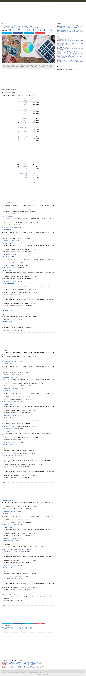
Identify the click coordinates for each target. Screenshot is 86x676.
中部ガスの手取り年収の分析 (11, 480)
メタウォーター (25, 113)
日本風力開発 (25, 136)
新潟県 (58, 30)
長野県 (58, 26)
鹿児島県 (58, 31)
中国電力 (25, 111)
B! (28, 623)
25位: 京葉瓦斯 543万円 (7, 554)
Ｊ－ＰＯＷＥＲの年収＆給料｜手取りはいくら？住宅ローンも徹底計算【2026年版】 (22, 666)
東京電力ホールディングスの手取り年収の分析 (14, 388)
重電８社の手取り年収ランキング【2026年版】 (69, 25)
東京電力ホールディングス (25, 127)
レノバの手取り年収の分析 (10, 213)
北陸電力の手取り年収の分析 (11, 415)
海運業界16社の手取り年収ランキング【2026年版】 (68, 27)
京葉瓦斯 (25, 175)
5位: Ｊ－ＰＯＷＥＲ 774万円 (8, 256)
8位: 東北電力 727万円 (7, 297)
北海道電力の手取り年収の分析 (11, 319)
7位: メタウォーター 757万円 (8, 283)
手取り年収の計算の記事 (19, 95)
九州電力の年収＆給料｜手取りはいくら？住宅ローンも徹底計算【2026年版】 (17, 26)
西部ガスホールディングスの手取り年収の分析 (14, 551)
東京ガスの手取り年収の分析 (11, 428)
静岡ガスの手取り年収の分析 (11, 401)
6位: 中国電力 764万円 (7, 270)
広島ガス (25, 179)
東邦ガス (25, 168)
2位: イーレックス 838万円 (8, 216)
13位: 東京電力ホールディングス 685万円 (11, 377)
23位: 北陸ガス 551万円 (7, 527)
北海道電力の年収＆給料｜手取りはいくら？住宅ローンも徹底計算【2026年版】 (21, 663)
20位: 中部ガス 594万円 (7, 469)
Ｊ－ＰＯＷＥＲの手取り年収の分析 (12, 267)
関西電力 (25, 104)
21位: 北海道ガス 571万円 (8, 500)
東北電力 (25, 116)
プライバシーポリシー (48, 674)
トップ (4, 3)
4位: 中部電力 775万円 (7, 243)
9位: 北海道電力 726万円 (7, 310)
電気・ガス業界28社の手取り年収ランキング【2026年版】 (30, 30)
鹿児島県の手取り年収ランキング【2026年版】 (69, 31)
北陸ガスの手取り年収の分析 (11, 538)
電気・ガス (4, 30)
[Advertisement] (43, 14)
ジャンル (9, 3)
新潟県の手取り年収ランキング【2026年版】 (68, 30)
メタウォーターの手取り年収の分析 (12, 294)
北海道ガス (25, 166)
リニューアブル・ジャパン (25, 140)
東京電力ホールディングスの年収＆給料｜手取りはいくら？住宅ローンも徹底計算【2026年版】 (21, 27)
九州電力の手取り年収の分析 (11, 330)
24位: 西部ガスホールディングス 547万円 (11, 540)
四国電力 (25, 125)
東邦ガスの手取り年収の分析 (11, 524)
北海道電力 (25, 118)
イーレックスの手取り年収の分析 (11, 227)
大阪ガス (25, 138)
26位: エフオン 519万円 (7, 567)
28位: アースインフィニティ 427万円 (10, 594)
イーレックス (25, 102)
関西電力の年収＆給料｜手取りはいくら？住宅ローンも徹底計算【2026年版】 (20, 662)
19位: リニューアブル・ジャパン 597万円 (11, 458)
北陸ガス (25, 170)
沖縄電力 (25, 122)
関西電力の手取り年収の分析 (11, 240)
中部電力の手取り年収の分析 (11, 254)
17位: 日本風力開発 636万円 (8, 431)
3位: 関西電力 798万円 (7, 229)
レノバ (25, 100)
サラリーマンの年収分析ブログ (43, 1)
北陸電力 (25, 131)
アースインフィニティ (25, 182)
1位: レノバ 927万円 (6, 202)
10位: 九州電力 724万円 (7, 321)
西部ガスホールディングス (25, 173)
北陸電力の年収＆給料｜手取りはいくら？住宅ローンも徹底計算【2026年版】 (20, 664)
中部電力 (25, 107)
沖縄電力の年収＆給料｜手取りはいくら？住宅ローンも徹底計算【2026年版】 (17, 25)
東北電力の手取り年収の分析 (11, 308)
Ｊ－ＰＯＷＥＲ (25, 109)
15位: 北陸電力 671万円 (7, 404)
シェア (18, 33)
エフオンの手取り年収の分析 (11, 578)
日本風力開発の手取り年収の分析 (11, 442)
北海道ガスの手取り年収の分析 (11, 511)
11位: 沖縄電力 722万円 (7, 350)
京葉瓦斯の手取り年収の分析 (11, 565)
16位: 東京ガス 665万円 (7, 417)
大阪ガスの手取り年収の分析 (11, 455)
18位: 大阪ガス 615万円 (7, 444)
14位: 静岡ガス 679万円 (7, 390)
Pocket (40, 33)
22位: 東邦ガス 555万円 (7, 513)
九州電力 (25, 120)
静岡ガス (25, 129)
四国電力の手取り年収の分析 (11, 374)
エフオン (25, 177)
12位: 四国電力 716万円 (7, 363)
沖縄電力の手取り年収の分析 (11, 361)
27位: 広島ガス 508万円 (7, 581)
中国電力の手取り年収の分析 (11, 281)
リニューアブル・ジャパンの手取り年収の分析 (14, 466)
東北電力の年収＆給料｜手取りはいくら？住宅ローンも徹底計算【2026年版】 (20, 667)
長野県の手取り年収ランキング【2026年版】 (68, 26)
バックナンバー (16, 3)
